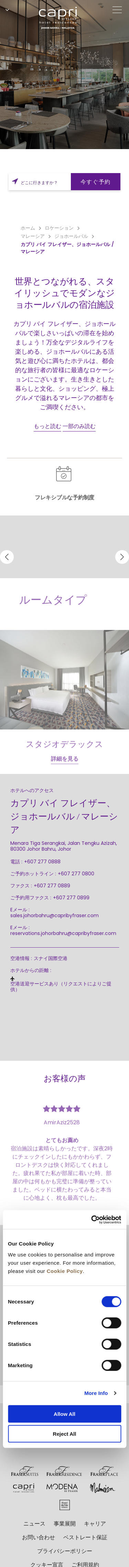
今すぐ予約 (95, 182)
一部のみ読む (79, 426)
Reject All (64, 1434)
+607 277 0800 (76, 873)
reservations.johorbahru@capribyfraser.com (63, 933)
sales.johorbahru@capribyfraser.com (54, 915)
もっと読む (47, 426)
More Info (96, 1393)
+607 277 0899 (71, 897)
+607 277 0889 (52, 885)
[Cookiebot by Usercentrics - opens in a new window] (92, 1219)
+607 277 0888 (42, 861)
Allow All (64, 1414)
